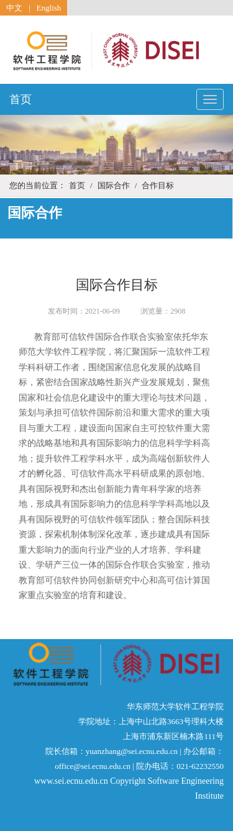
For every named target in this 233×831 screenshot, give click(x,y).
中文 (14, 7)
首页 (20, 99)
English (49, 7)
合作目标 (158, 185)
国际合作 (114, 185)
